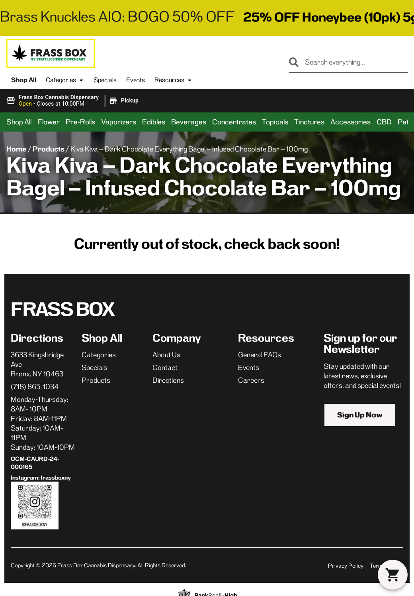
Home (16, 149)
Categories (65, 80)
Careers (251, 380)
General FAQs (259, 355)
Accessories (350, 122)
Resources (173, 80)
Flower (48, 122)
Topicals (275, 122)
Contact (165, 367)
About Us (166, 355)
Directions (168, 380)
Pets (405, 122)
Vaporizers (118, 122)
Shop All (23, 80)
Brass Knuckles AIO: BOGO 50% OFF (117, 16)
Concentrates (234, 122)
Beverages (188, 122)
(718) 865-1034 (35, 386)
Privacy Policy (345, 566)
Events (135, 80)
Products (48, 149)
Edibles (153, 122)
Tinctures (309, 122)
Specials (105, 80)
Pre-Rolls (80, 122)
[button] (73, 101)
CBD (384, 122)
